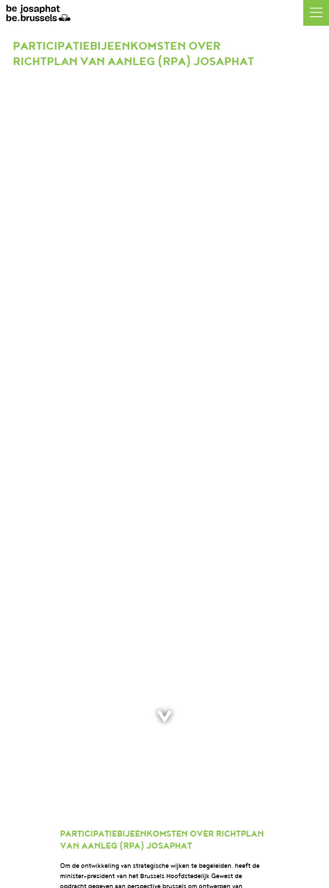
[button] (316, 13)
